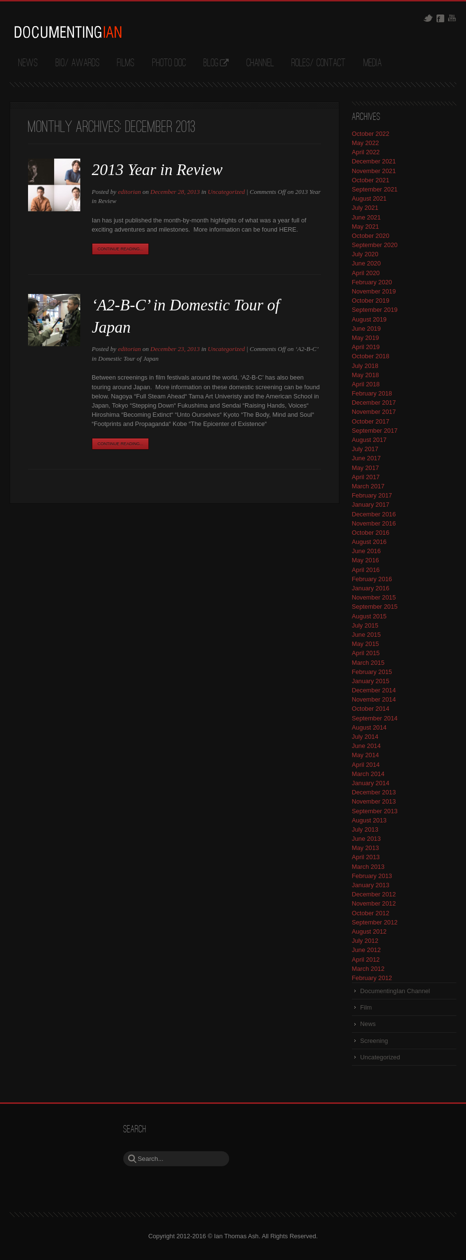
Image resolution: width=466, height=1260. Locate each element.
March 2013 (368, 866)
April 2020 (366, 273)
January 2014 (371, 783)
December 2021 (374, 161)
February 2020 (372, 282)
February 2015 (372, 671)
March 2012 (368, 968)
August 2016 (369, 541)
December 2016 (374, 514)
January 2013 (371, 885)
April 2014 (366, 764)
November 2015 (374, 597)
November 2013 (374, 801)
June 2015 (366, 634)
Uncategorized (226, 191)
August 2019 (369, 319)
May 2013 (365, 847)
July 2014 (365, 736)
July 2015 (365, 625)
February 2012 (372, 978)
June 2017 (366, 458)
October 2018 (371, 356)
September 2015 (375, 606)
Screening (374, 1040)
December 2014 (374, 690)
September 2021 (375, 189)
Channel (260, 63)
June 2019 (366, 328)
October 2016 (371, 532)
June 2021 (366, 217)
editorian (129, 191)
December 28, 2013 (175, 191)
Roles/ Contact (318, 63)
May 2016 (365, 560)
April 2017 (366, 477)
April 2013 (366, 857)
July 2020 (365, 254)
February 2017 (372, 495)
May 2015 (365, 643)
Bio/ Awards (78, 63)
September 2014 (375, 718)
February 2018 (372, 393)
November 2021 (374, 171)
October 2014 (371, 708)
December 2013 (374, 792)
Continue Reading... (121, 249)
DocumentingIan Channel (395, 991)
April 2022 (366, 152)
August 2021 (369, 198)
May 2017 (365, 467)
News (28, 63)
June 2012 (366, 949)
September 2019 (375, 309)
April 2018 (366, 384)
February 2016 (372, 579)
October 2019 (371, 300)
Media (373, 63)
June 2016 (366, 551)
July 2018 (365, 365)
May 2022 (365, 143)
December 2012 (374, 894)
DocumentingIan (68, 32)
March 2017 (368, 486)
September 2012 (375, 922)
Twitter (428, 18)
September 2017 (375, 430)
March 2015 (368, 662)
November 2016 (374, 523)
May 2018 (365, 375)
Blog (211, 63)
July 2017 (365, 449)
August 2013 (369, 820)
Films (125, 63)
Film (366, 1007)
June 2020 (366, 263)
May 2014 (365, 755)
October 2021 (371, 180)
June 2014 (366, 745)
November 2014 (374, 699)
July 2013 (365, 829)
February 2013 (372, 875)
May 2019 (365, 337)
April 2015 (366, 653)
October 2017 (371, 421)
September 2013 (375, 811)
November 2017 (374, 411)
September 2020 (375, 245)
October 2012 (371, 913)
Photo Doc (169, 63)
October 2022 (371, 133)
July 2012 (365, 940)
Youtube (452, 18)
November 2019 (374, 291)
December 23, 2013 (175, 348)
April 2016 (366, 569)
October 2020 (371, 235)
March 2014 (368, 773)
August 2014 (369, 727)
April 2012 (366, 959)
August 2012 (369, 931)
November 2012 (374, 903)
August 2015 (369, 616)
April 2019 (366, 347)
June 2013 (366, 838)
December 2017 (374, 402)
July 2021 (365, 207)
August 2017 (369, 439)
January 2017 (371, 504)
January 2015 (371, 681)
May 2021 (365, 226)
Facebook (440, 18)
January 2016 (371, 588)
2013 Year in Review (157, 169)
